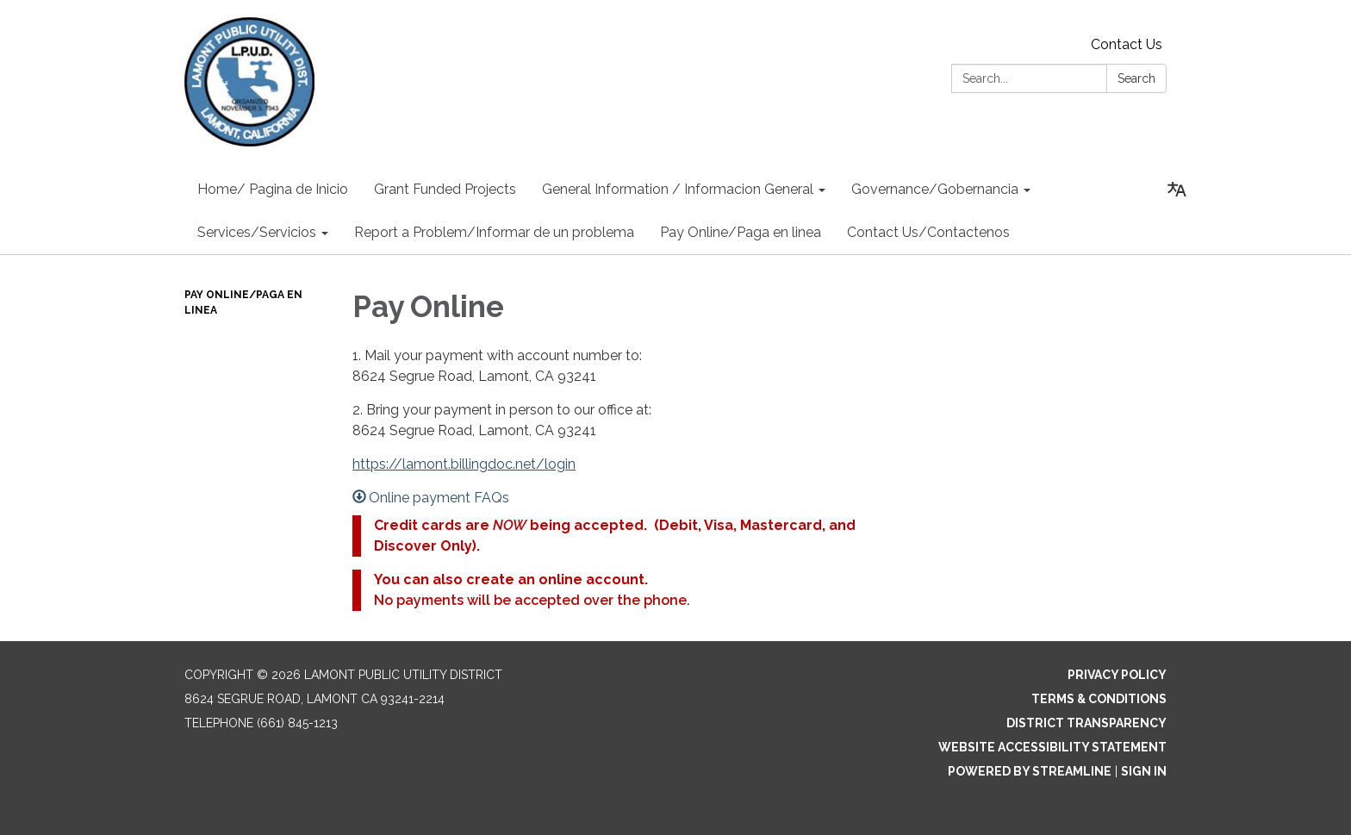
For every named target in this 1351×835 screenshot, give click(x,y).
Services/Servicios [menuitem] (256, 232)
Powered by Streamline (1029, 771)
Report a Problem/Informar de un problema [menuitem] (494, 232)
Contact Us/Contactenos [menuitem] (928, 232)
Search (1136, 78)
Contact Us (1126, 44)
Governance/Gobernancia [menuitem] (934, 189)
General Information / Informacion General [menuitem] (677, 189)
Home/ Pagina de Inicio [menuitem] (272, 189)
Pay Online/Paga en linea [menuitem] (740, 232)
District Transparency (1086, 723)
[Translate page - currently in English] (1177, 189)
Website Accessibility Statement (1052, 747)
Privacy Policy (1117, 675)
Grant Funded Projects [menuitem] (445, 189)
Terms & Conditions (1099, 699)
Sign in (1144, 771)
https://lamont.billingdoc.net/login (464, 464)
